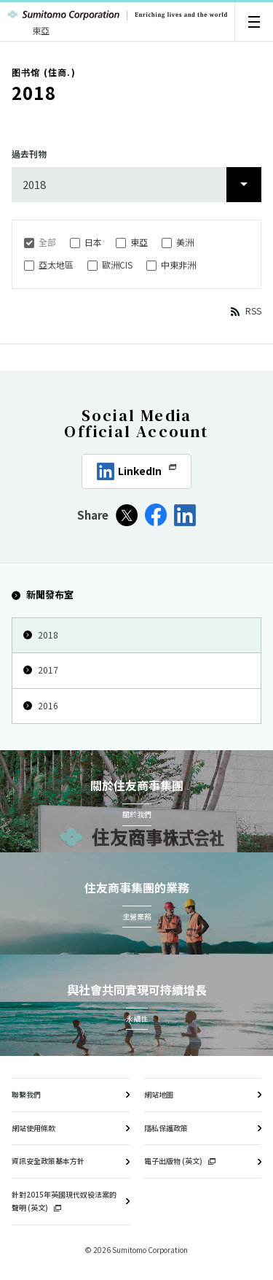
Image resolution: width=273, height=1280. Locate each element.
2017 (40, 669)
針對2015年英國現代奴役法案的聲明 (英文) (64, 1201)
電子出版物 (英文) (179, 1160)
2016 (40, 705)
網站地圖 (158, 1094)
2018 (40, 634)
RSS (253, 310)
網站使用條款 (33, 1127)
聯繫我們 (26, 1094)
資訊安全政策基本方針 (48, 1160)
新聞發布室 (43, 594)
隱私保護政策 (166, 1127)
